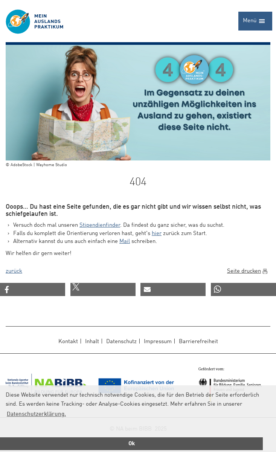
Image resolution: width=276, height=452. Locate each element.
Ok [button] (131, 443)
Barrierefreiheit (198, 342)
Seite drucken (244, 271)
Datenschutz (121, 342)
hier (157, 234)
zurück (14, 271)
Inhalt (92, 342)
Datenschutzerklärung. (36, 414)
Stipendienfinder (99, 225)
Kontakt (68, 342)
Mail (124, 241)
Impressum (158, 342)
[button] (32, 289)
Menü (254, 24)
